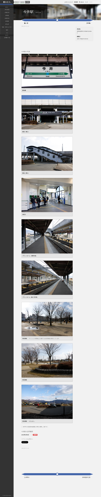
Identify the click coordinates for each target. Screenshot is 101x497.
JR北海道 (7, 9)
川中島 (88, 23)
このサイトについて (68, 2)
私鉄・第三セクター (7, 27)
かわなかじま (86, 477)
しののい (27, 477)
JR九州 (7, 24)
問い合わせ (81, 2)
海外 (7, 30)
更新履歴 (76, 2)
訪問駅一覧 (7, 37)
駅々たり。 (7, 3)
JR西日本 (7, 18)
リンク (86, 2)
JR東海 (7, 15)
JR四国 (7, 21)
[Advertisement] (47, 38)
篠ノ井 (26, 23)
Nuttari (9, 495)
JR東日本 (7, 12)
